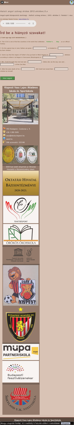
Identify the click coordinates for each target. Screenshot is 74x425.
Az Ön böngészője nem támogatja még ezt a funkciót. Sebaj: (18, 23)
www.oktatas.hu (24, 19)
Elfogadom (66, 423)
